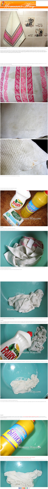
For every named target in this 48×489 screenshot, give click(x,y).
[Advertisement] (24, 58)
